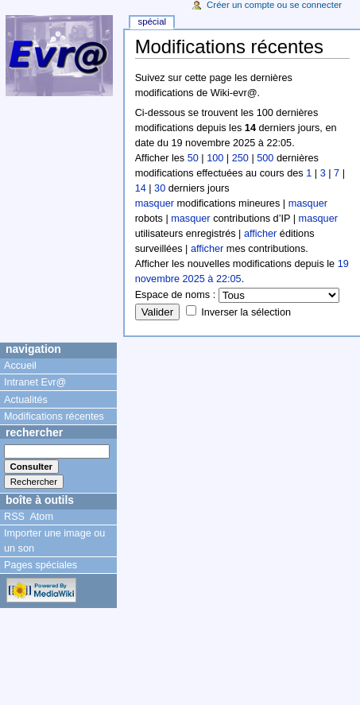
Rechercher (34, 432)
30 (159, 188)
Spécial (151, 21)
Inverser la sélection (246, 312)
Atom (41, 516)
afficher (260, 233)
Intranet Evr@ (35, 382)
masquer (154, 203)
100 (215, 158)
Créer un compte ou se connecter (274, 5)
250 (240, 158)
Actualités (26, 399)
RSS (14, 516)
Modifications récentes (54, 416)
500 (265, 158)
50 (193, 158)
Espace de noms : (175, 294)
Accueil (20, 365)
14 (140, 188)
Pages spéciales (40, 565)
